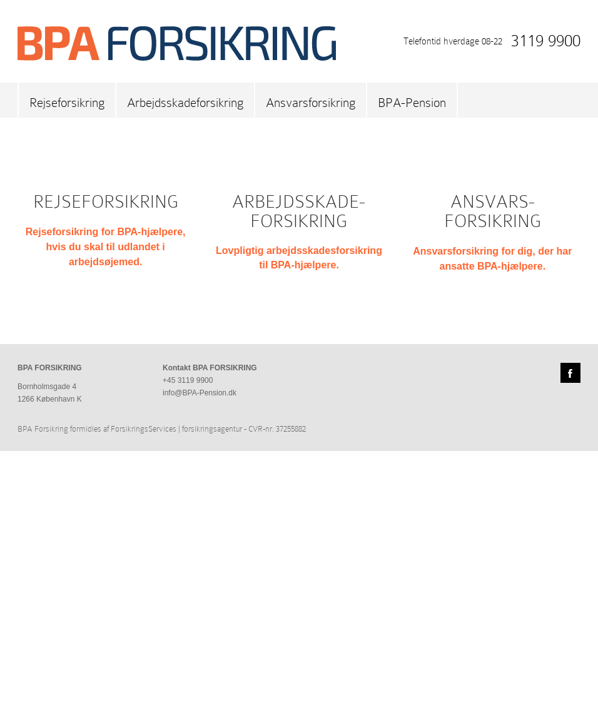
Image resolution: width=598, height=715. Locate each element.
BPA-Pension (412, 103)
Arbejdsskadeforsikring (185, 103)
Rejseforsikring (66, 103)
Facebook (570, 637)
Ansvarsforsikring (310, 103)
